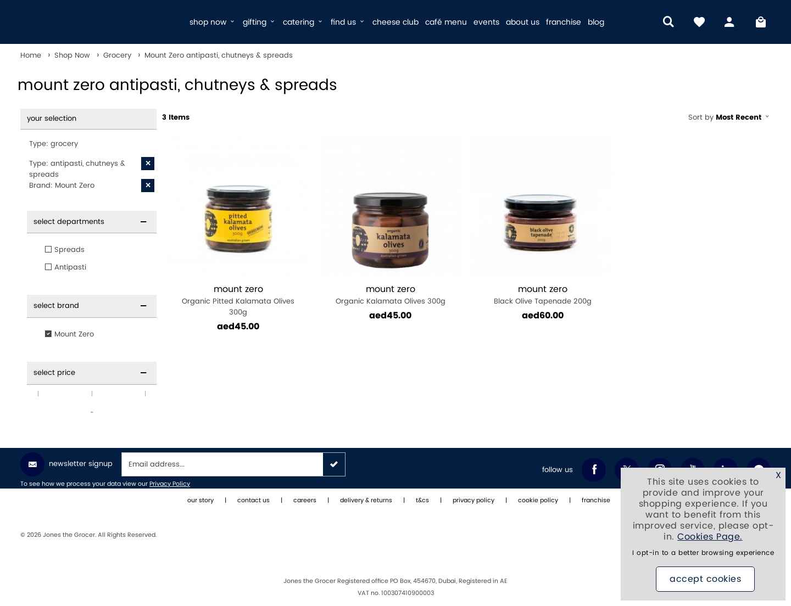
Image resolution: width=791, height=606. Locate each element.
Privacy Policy (169, 484)
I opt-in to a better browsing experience (703, 553)
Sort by (729, 117)
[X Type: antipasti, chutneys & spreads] (147, 163)
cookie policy (538, 501)
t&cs (422, 501)
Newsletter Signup (66, 464)
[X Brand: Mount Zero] (147, 185)
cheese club (395, 22)
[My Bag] (760, 22)
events (486, 22)
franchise (563, 22)
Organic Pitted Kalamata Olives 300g (238, 300)
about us (522, 22)
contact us (253, 501)
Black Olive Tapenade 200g (542, 295)
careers (304, 501)
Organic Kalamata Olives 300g (390, 295)
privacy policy (473, 501)
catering (303, 22)
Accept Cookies (705, 579)
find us (348, 22)
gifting (259, 22)
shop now (213, 22)
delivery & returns (366, 501)
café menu (446, 22)
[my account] (730, 22)
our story (200, 501)
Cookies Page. (710, 537)
